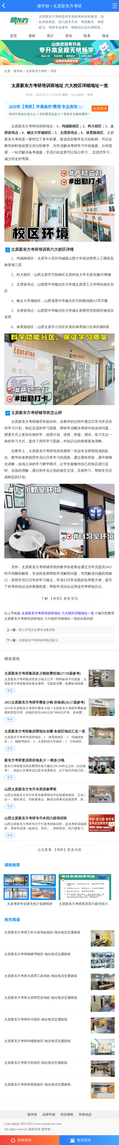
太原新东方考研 (36, 71)
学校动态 (85, 1114)
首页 (13, 36)
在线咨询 (21, 1140)
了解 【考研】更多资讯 (59, 598)
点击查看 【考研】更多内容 (59, 850)
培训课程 (66, 1114)
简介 (50, 36)
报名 (105, 36)
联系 (87, 36)
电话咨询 (80, 1140)
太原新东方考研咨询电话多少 (38, 640)
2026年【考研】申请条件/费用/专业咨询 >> (46, 106)
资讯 (68, 36)
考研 (53, 71)
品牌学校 (48, 1114)
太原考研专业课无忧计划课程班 (30, 904)
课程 (31, 36)
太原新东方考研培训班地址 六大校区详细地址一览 (57, 613)
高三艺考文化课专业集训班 (37, 629)
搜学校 (43, 6)
